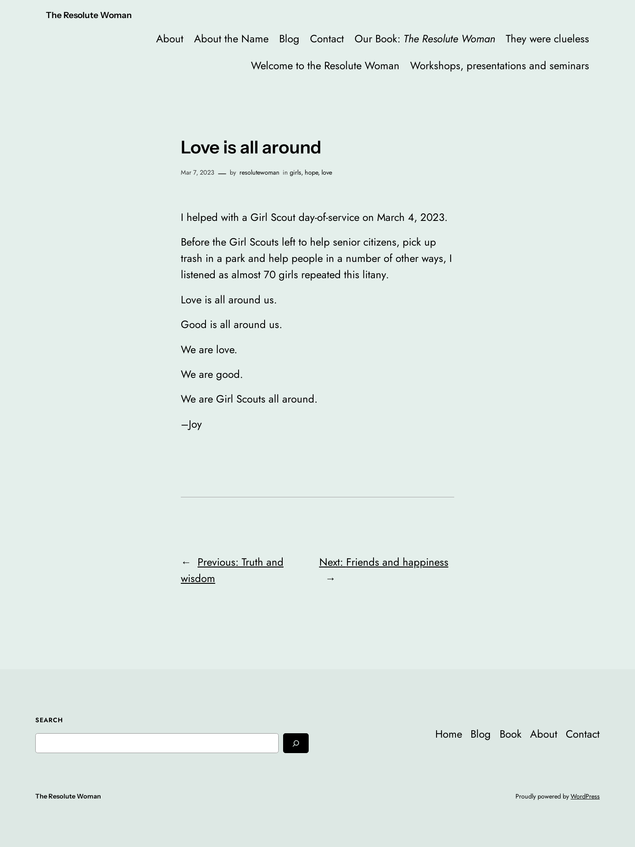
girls (295, 172)
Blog (289, 38)
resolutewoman (259, 172)
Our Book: (425, 38)
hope (311, 172)
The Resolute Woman (89, 15)
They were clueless (547, 38)
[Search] (296, 743)
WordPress (585, 796)
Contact (327, 38)
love (326, 172)
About (169, 38)
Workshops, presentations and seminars (499, 65)
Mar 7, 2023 (197, 172)
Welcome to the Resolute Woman (325, 65)
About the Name (231, 38)
